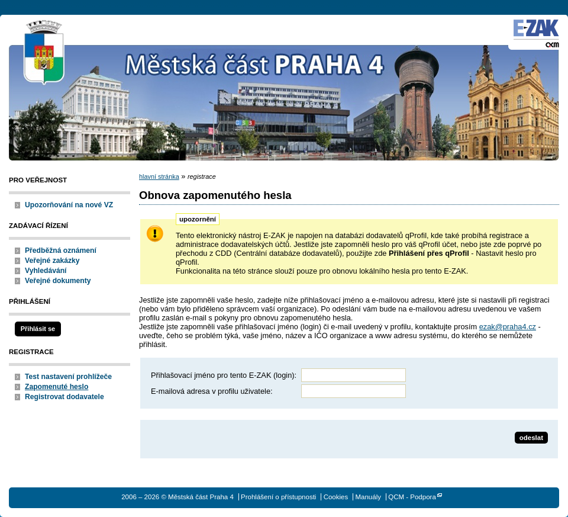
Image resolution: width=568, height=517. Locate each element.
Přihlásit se (38, 328)
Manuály (368, 496)
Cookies (336, 496)
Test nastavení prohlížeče (68, 377)
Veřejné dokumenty (58, 281)
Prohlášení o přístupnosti (278, 496)
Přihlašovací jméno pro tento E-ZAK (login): (223, 375)
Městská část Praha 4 (44, 53)
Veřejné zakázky (52, 260)
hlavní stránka (159, 176)
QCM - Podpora (412, 496)
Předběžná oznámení (60, 250)
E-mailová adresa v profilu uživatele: (212, 391)
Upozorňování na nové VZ (69, 205)
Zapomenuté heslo (56, 387)
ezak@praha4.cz (507, 326)
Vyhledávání (46, 270)
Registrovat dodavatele (64, 397)
